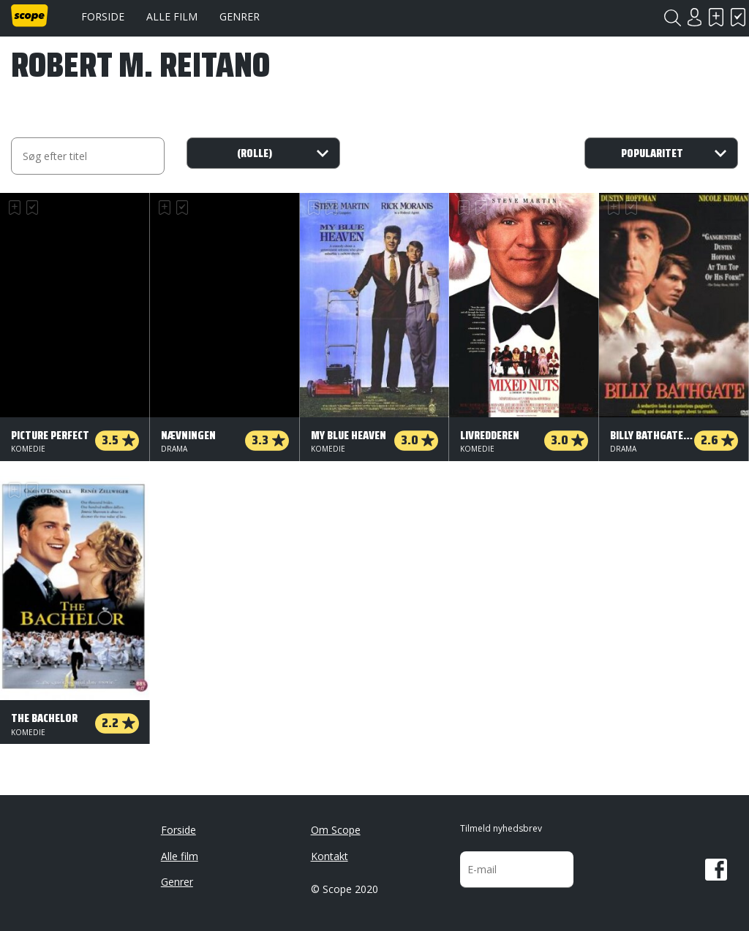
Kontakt (329, 856)
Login (694, 17)
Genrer (239, 16)
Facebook (716, 870)
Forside (102, 16)
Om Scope (336, 830)
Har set (738, 17)
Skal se (716, 17)
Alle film (171, 16)
